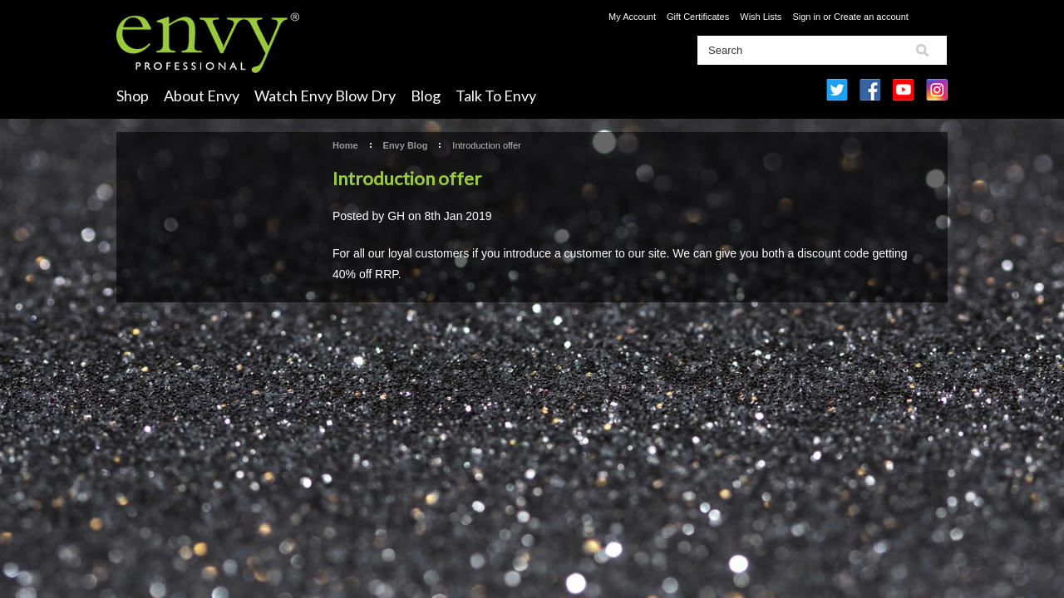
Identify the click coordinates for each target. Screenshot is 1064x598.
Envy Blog (405, 145)
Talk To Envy (496, 95)
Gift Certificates (698, 17)
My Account (632, 17)
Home (345, 145)
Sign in (806, 17)
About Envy (201, 95)
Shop (132, 95)
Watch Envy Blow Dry (325, 95)
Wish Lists (760, 17)
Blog (426, 95)
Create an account (871, 17)
